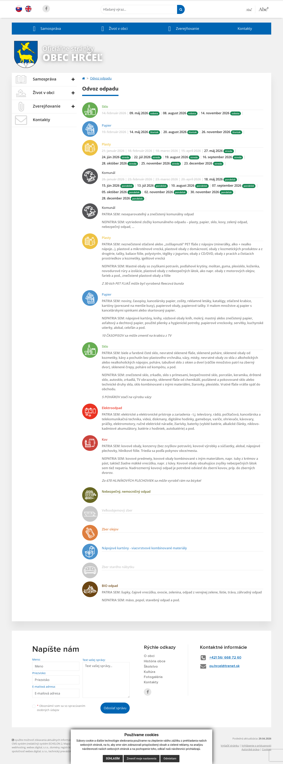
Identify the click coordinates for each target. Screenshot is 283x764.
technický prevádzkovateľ (63, 751)
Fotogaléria (153, 677)
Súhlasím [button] (113, 758)
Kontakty (245, 28)
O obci (149, 656)
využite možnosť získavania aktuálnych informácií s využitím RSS (51, 740)
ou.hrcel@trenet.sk (224, 666)
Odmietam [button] (170, 758)
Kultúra (149, 672)
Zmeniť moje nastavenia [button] (141, 758)
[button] (46, 29)
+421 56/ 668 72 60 (225, 657)
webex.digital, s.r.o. (38, 747)
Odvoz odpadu (101, 78)
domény (55, 747)
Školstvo (151, 666)
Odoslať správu (115, 708)
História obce (154, 661)
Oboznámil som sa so (61, 708)
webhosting (19, 747)
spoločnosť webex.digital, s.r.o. (29, 751)
